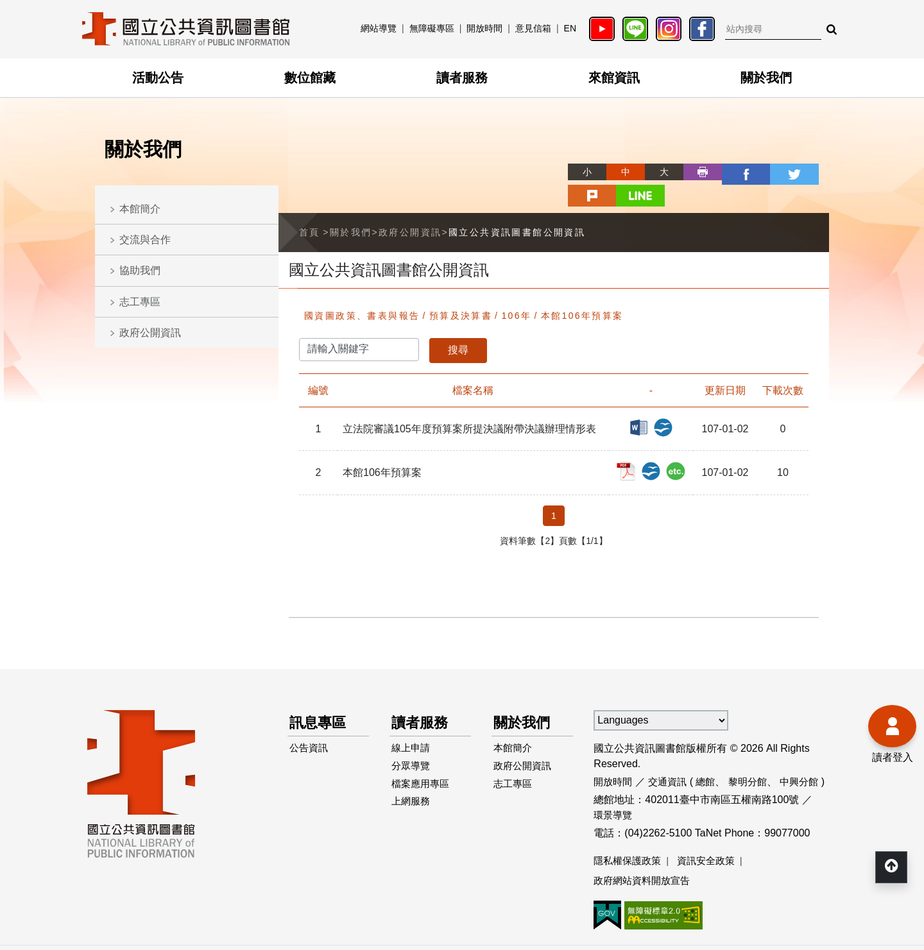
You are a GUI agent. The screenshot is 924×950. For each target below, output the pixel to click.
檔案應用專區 (423, 766)
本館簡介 (139, 208)
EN (570, 28)
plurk (771, 172)
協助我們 (139, 270)
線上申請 (412, 725)
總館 (711, 755)
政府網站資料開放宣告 (645, 855)
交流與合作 (145, 239)
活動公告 (158, 78)
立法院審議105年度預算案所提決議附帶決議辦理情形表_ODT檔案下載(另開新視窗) (667, 399)
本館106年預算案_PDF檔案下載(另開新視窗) (637, 440)
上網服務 (412, 786)
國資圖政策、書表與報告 (362, 289)
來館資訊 (614, 78)
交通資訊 (671, 755)
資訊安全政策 (712, 834)
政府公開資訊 (150, 332)
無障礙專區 (431, 28)
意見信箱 (533, 28)
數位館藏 (310, 78)
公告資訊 (310, 725)
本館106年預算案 (582, 289)
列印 (656, 172)
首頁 (309, 206)
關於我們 (766, 78)
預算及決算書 (460, 289)
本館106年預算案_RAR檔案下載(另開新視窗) (677, 440)
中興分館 (809, 755)
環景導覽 (614, 788)
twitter (733, 172)
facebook (694, 172)
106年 (516, 289)
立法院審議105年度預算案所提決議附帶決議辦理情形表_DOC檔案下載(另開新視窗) (647, 399)
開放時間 (484, 28)
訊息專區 (321, 697)
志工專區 (139, 301)
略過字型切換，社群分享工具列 (526, 160)
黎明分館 (755, 755)
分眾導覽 (412, 745)
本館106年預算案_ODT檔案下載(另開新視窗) (657, 440)
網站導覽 (379, 28)
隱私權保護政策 (629, 834)
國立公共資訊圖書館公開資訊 (517, 206)
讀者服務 (462, 78)
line (810, 172)
